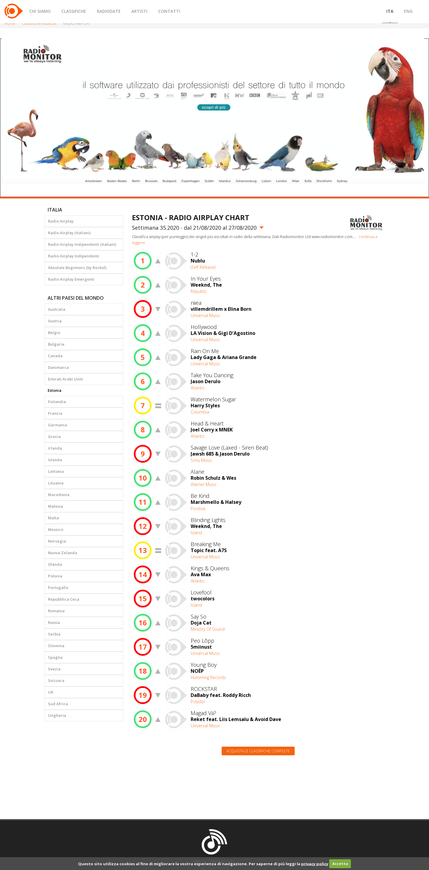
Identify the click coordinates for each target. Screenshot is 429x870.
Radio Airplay (61, 221)
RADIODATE (109, 11)
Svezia (54, 669)
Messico (55, 529)
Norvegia (57, 541)
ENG (408, 11)
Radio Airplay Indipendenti (73, 256)
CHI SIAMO (40, 11)
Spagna (55, 657)
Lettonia (56, 471)
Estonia (54, 390)
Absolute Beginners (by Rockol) (77, 267)
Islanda (55, 459)
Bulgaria (56, 344)
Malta (53, 518)
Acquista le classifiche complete (258, 751)
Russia (54, 622)
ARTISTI (139, 11)
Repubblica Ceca (63, 599)
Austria (55, 321)
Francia (55, 413)
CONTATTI (169, 11)
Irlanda (55, 448)
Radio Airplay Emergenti (71, 279)
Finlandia (57, 401)
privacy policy (314, 863)
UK (50, 692)
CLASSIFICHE (73, 11)
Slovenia (56, 645)
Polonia (55, 576)
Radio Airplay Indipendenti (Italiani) (82, 244)
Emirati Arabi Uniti (65, 379)
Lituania (55, 483)
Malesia (55, 506)
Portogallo (58, 587)
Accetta (340, 863)
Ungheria (57, 715)
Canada (55, 355)
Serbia (54, 634)
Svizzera (56, 680)
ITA (389, 11)
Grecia (54, 436)
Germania (57, 425)
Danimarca (58, 367)
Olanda (55, 564)
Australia (56, 309)
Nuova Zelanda (62, 552)
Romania (56, 610)
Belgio (54, 332)
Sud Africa (58, 703)
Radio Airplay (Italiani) (69, 232)
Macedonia (58, 494)
